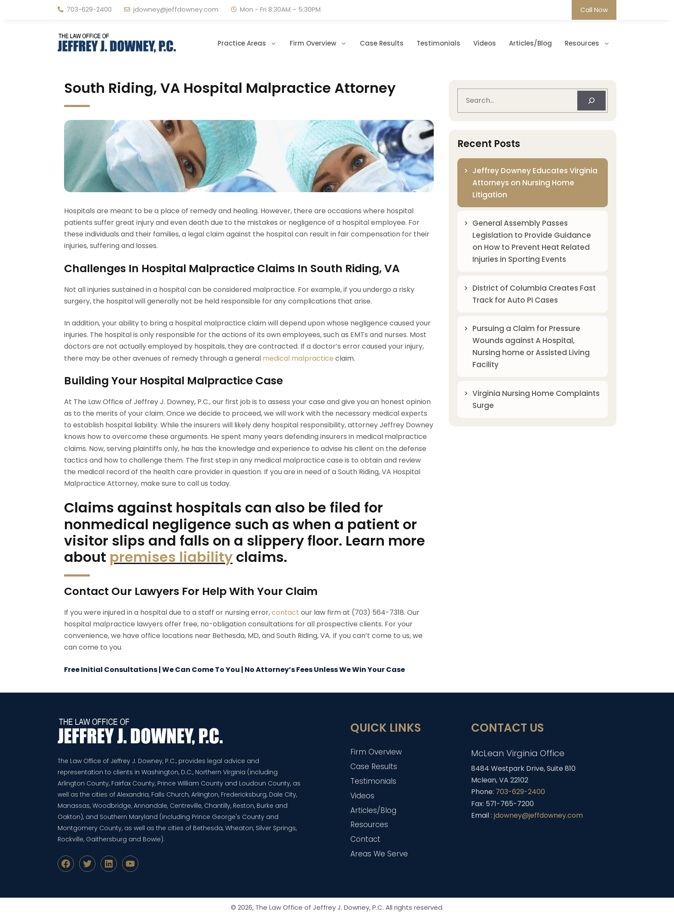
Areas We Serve (379, 854)
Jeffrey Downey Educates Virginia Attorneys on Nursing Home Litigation (534, 183)
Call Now (594, 9)
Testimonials (438, 43)
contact (285, 612)
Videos (484, 43)
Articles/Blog (530, 43)
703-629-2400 (89, 9)
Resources (590, 43)
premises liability (171, 557)
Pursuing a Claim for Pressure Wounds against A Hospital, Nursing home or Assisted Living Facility (531, 346)
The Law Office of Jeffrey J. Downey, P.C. (319, 907)
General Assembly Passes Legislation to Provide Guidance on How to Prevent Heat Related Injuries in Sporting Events (531, 241)
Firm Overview (321, 43)
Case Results (382, 43)
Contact (365, 839)
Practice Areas (250, 43)
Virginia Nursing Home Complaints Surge (536, 399)
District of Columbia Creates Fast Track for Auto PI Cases (534, 294)
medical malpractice (298, 358)
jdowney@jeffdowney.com (175, 9)
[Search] (591, 100)
